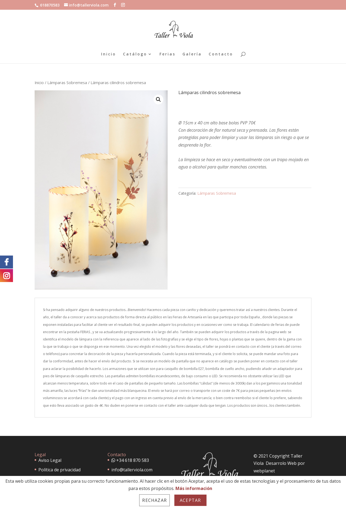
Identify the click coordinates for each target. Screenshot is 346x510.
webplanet (264, 471)
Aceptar (190, 500)
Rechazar (154, 500)
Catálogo (135, 54)
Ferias (167, 54)
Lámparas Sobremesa (67, 82)
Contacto (221, 54)
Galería (192, 54)
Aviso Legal (49, 460)
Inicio (108, 54)
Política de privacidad (59, 470)
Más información (193, 488)
